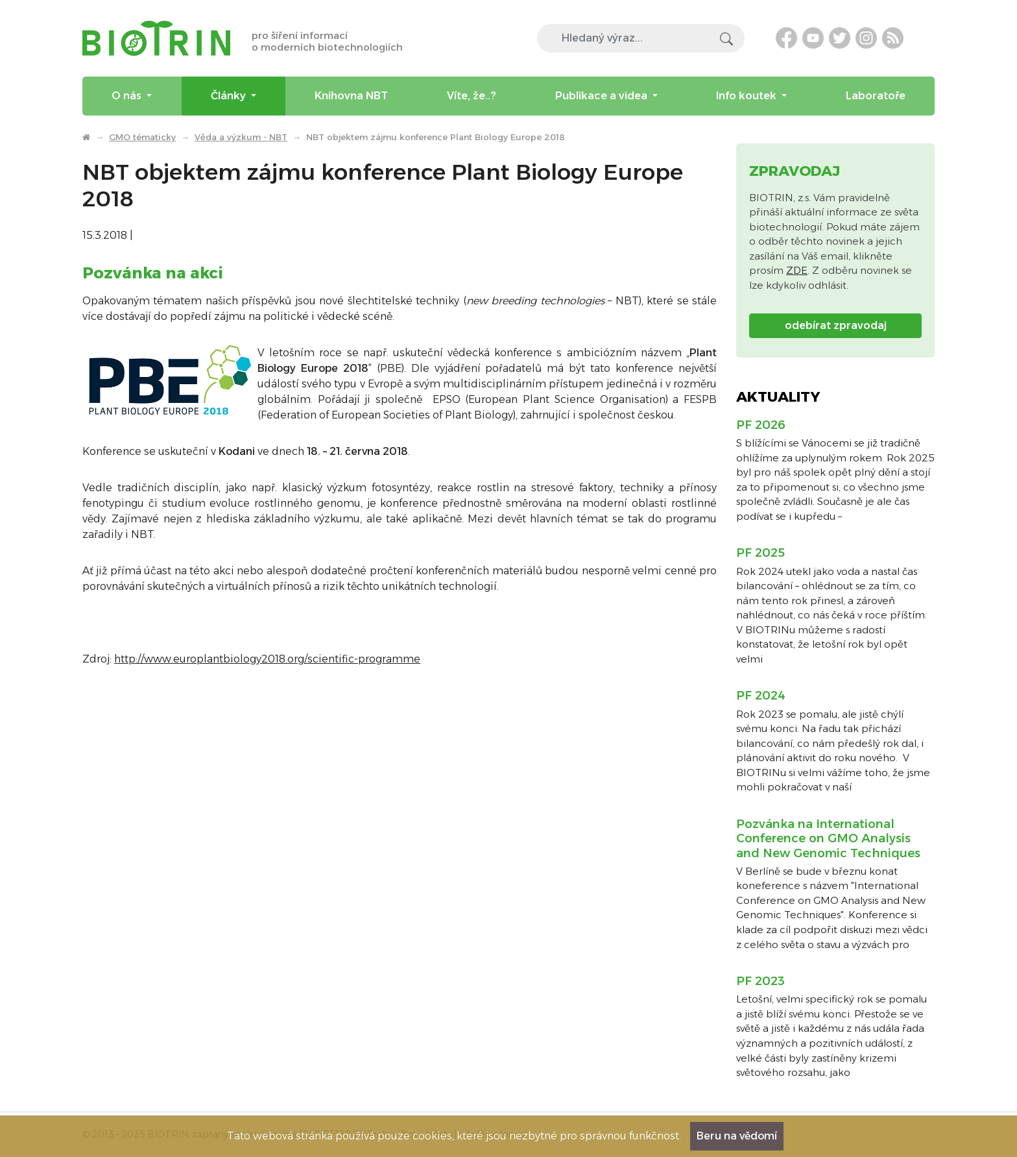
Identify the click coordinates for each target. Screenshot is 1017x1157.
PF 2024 (760, 695)
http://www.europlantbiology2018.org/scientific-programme (267, 659)
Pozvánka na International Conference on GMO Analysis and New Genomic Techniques (828, 838)
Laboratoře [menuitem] (875, 96)
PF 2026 (760, 425)
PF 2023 (760, 981)
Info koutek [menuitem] (747, 96)
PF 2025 (760, 553)
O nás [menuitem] (128, 96)
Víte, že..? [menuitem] (471, 96)
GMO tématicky (142, 137)
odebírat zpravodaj (836, 325)
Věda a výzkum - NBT (241, 137)
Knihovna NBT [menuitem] (351, 96)
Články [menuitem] (229, 96)
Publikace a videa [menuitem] (602, 96)
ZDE (797, 270)
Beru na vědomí (737, 1136)
